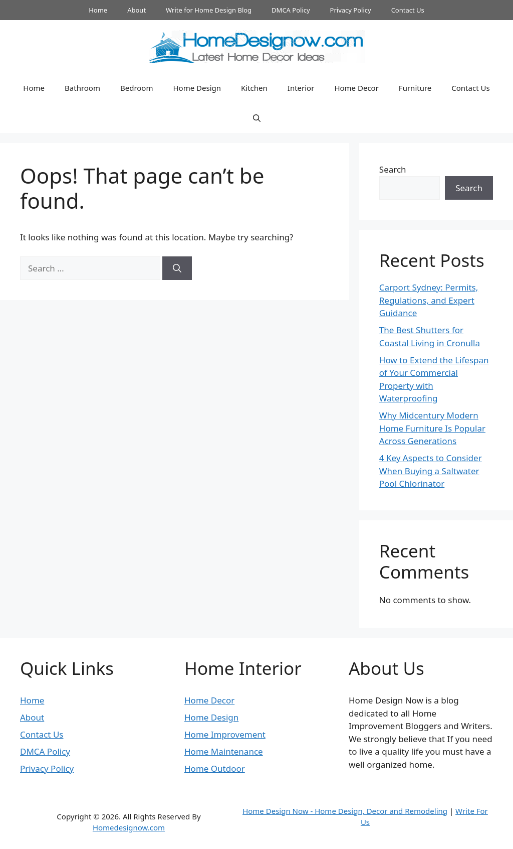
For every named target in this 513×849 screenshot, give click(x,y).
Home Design (197, 88)
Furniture (415, 88)
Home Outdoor (214, 768)
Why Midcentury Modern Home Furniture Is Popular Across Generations (432, 428)
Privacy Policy (350, 10)
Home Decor (356, 88)
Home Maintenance (223, 751)
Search (392, 169)
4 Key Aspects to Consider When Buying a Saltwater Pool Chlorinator (430, 470)
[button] (257, 118)
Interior (301, 88)
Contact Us (407, 10)
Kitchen (254, 88)
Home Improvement (225, 734)
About (136, 10)
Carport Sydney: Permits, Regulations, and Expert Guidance (428, 300)
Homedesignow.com (129, 827)
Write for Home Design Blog (208, 10)
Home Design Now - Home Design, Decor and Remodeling (344, 811)
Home (98, 10)
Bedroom (136, 88)
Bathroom (82, 88)
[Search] (177, 268)
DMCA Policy (291, 10)
